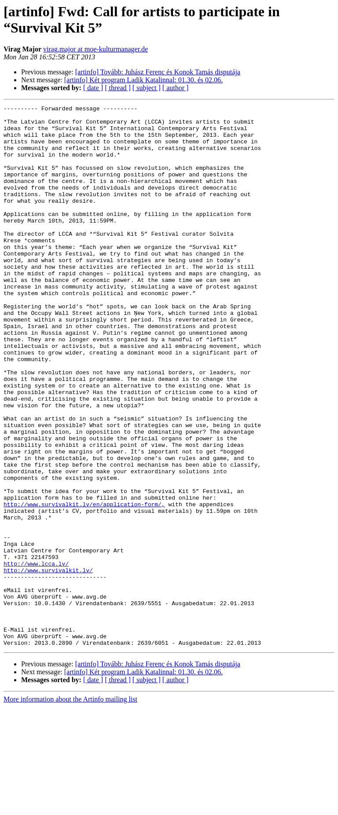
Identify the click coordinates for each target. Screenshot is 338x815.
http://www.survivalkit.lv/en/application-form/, (84, 584)
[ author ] (175, 87)
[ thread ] (118, 87)
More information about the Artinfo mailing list (70, 807)
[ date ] (93, 87)
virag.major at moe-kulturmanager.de (95, 49)
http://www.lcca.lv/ (36, 656)
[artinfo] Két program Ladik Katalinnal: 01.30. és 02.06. (143, 80)
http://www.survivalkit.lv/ (48, 664)
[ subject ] (146, 87)
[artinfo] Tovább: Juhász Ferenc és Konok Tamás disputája (157, 72)
